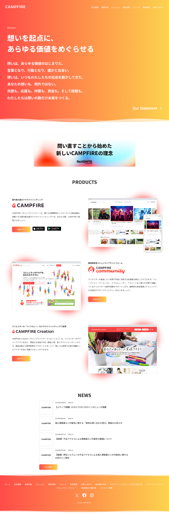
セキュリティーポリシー (66, 488)
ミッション (115, 7)
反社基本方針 (100, 484)
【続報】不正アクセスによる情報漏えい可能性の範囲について (83, 438)
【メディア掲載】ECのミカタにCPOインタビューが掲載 (80, 407)
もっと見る (48, 467)
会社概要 (94, 7)
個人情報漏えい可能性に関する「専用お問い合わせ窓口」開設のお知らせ (88, 422)
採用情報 (146, 7)
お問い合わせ (158, 7)
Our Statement (147, 108)
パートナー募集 (106, 488)
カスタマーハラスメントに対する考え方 (126, 484)
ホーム (7, 484)
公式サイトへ (21, 229)
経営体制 (126, 7)
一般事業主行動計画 (88, 488)
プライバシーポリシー (155, 484)
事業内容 (104, 7)
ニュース (136, 7)
